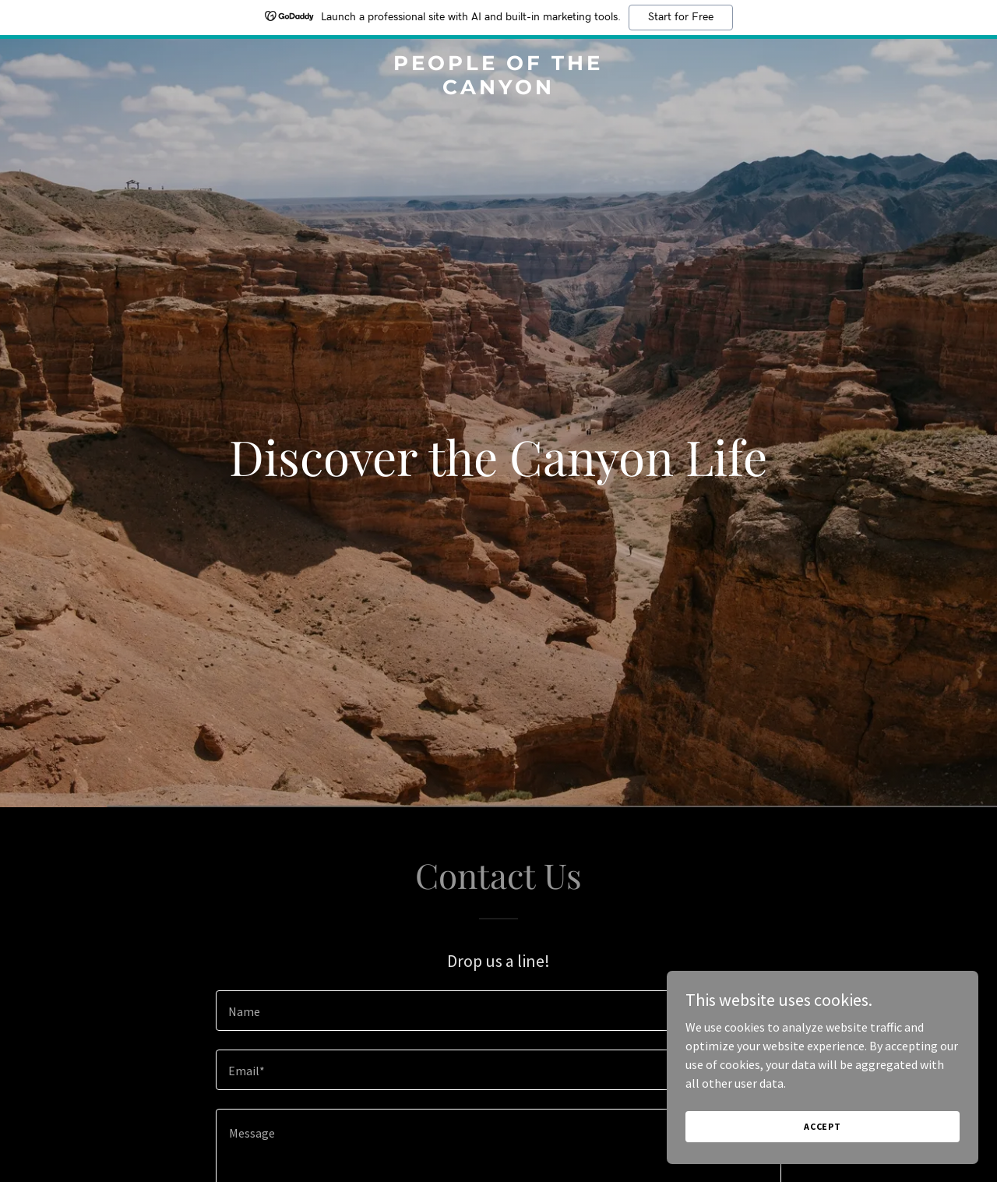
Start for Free (680, 17)
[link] (499, 89)
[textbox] (498, 1010)
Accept (822, 1126)
